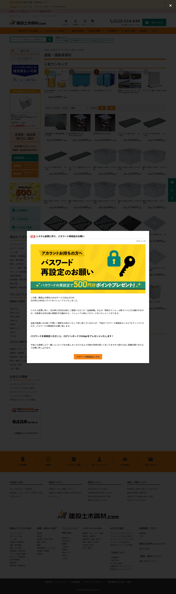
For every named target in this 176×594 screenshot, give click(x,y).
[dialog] (88, 297)
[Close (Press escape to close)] (170, 5)
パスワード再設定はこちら (88, 356)
